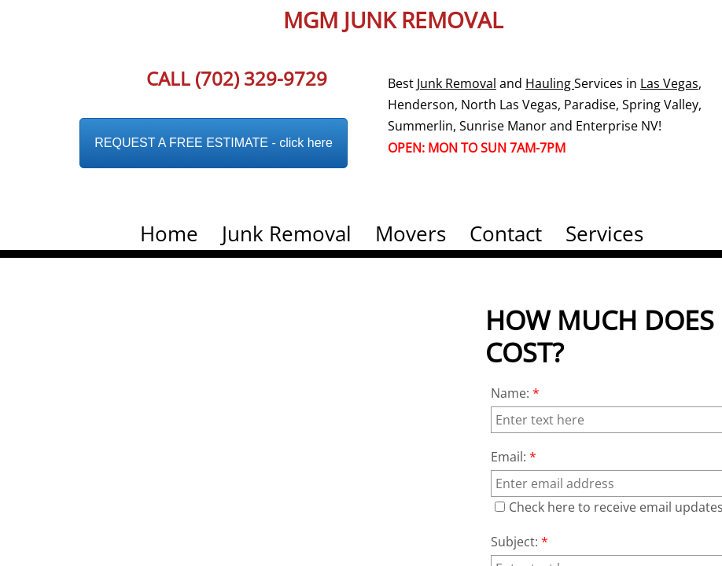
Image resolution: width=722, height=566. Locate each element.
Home (169, 233)
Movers (410, 233)
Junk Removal (287, 233)
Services (604, 233)
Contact (506, 233)
